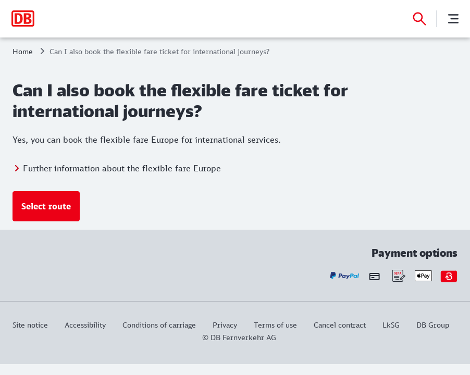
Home (23, 51)
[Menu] (453, 18)
